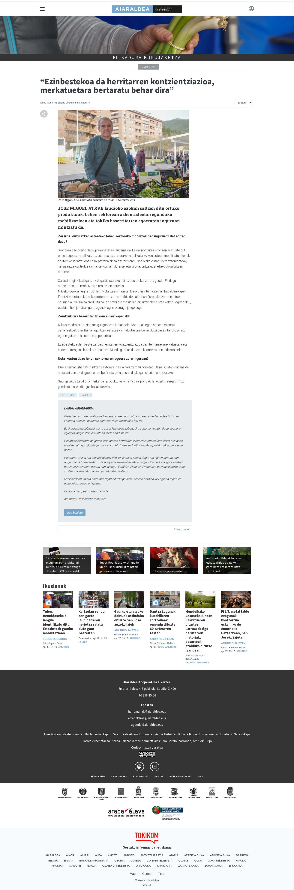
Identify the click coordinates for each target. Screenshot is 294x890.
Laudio (86, 395)
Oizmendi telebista (116, 865)
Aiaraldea (52, 855)
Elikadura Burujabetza (147, 57)
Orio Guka (143, 865)
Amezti (112, 855)
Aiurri (84, 855)
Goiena (135, 860)
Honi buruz (98, 776)
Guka (198, 860)
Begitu (53, 860)
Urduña (190, 662)
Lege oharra (119, 776)
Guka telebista (219, 860)
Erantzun (181, 529)
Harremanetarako (181, 776)
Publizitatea (140, 776)
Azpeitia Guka (194, 855)
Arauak (159, 776)
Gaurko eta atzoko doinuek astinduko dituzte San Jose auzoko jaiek (129, 618)
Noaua (91, 865)
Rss (200, 776)
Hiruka (241, 860)
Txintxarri (164, 865)
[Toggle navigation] (42, 9)
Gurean (147, 873)
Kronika (57, 865)
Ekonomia (67, 395)
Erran (68, 860)
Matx (133, 873)
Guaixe (183, 860)
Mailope (75, 865)
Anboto (129, 855)
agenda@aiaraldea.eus (147, 725)
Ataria (173, 855)
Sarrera (148, 67)
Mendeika (203, 662)
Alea (98, 855)
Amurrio (63, 647)
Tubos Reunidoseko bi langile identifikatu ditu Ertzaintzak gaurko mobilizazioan (58, 622)
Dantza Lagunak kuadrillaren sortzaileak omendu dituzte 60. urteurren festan (163, 622)
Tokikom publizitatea (147, 880)
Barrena (242, 855)
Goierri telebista (159, 860)
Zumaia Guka (214, 865)
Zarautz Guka (188, 865)
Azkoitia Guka (220, 855)
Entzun (242, 102)
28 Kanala (236, 865)
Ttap (161, 873)
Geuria (119, 860)
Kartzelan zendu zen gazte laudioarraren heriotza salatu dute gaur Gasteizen (92, 622)
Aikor (70, 855)
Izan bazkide (74, 512)
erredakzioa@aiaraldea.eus (147, 718)
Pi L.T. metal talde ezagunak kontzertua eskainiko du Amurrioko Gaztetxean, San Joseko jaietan (235, 624)
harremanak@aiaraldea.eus (147, 711)
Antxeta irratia (152, 855)
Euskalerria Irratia (93, 860)
